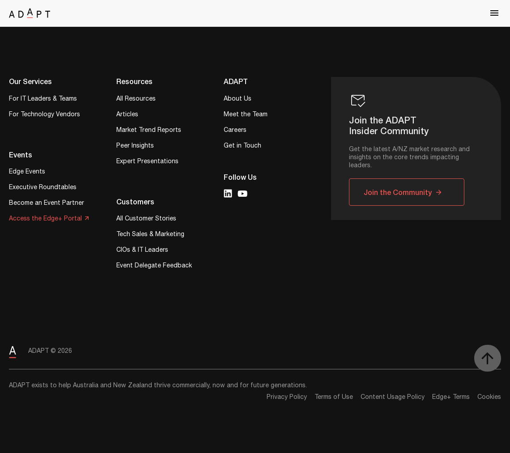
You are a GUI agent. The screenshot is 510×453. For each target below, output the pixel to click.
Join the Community (398, 192)
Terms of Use (333, 397)
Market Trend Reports (148, 131)
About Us (237, 99)
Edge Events (27, 172)
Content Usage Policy (393, 397)
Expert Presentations (147, 162)
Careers (235, 131)
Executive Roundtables (42, 188)
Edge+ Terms (451, 397)
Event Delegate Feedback (154, 266)
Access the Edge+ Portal (45, 219)
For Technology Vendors (44, 115)
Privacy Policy (287, 397)
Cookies (489, 397)
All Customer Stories (146, 219)
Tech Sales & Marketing (150, 235)
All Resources (136, 99)
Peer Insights (135, 146)
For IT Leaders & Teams (43, 99)
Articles (127, 115)
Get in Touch (242, 146)
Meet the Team (246, 115)
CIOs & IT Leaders (142, 250)
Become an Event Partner (46, 203)
